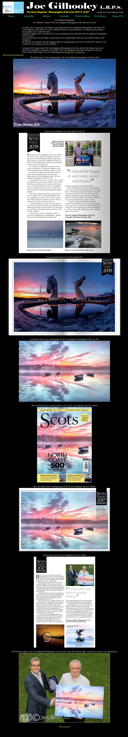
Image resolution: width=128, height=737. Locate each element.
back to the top (64, 726)
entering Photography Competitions (72, 52)
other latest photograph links (13, 55)
